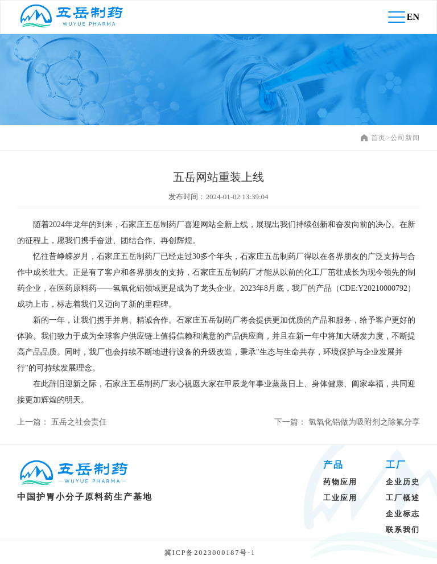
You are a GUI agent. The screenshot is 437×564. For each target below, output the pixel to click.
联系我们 (403, 529)
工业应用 (340, 497)
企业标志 (403, 513)
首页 (378, 138)
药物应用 (340, 481)
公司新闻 (405, 138)
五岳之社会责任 (79, 422)
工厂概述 (403, 497)
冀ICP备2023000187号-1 (210, 553)
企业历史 (403, 481)
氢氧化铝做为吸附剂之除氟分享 (364, 422)
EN (413, 17)
